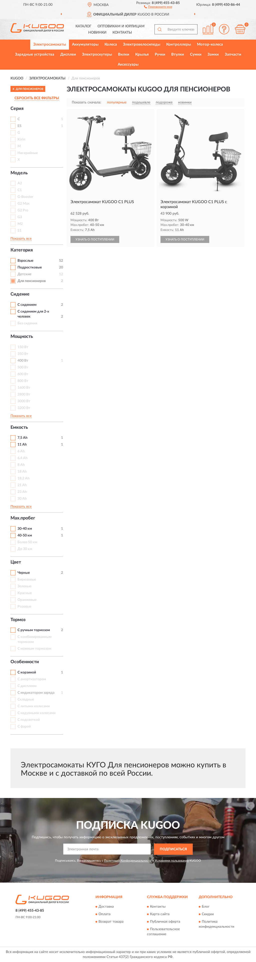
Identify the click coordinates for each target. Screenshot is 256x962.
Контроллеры (178, 44)
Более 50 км (27, 542)
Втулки (177, 54)
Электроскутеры (97, 54)
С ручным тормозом (34, 630)
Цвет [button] (15, 562)
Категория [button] (21, 250)
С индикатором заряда (36, 693)
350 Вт (23, 354)
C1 (20, 190)
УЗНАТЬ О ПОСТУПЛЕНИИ (95, 239)
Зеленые (24, 586)
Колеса (110, 44)
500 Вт (23, 367)
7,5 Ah (23, 438)
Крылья (142, 54)
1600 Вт (24, 387)
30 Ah (22, 498)
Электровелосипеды (141, 44)
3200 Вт (24, 408)
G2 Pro (23, 210)
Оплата (104, 914)
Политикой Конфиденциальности (128, 860)
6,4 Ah (23, 458)
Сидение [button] (20, 294)
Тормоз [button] (18, 620)
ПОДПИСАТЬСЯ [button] (173, 849)
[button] (158, 6)
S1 (20, 230)
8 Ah (21, 465)
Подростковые (30, 267)
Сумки (196, 54)
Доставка (106, 907)
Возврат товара (111, 922)
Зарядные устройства (34, 54)
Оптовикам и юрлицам (121, 26)
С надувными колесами (37, 713)
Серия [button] (17, 108)
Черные (24, 573)
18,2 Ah (24, 478)
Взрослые (25, 260)
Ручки (160, 54)
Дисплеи (68, 54)
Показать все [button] (21, 238)
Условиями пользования (172, 860)
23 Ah (22, 492)
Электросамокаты (49, 44)
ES (20, 126)
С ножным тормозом (34, 648)
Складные (26, 699)
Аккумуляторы (85, 44)
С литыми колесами (34, 706)
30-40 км (25, 528)
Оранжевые (27, 600)
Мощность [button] (21, 336)
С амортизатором (32, 679)
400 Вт (23, 360)
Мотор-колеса (210, 44)
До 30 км (25, 549)
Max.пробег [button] (22, 518)
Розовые (24, 606)
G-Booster (25, 197)
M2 (20, 224)
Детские (24, 274)
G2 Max (24, 203)
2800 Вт (24, 394)
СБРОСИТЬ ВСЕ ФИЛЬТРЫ (36, 98)
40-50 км (25, 535)
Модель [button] (19, 173)
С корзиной (27, 672)
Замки (213, 54)
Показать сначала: (86, 102)
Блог (206, 907)
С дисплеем (27, 686)
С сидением (27, 305)
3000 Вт (24, 401)
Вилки (123, 54)
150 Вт (23, 347)
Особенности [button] (24, 662)
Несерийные (28, 153)
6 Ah (21, 451)
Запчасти (233, 54)
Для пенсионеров (32, 281)
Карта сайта (160, 914)
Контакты (122, 32)
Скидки (208, 914)
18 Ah (22, 471)
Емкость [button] (19, 427)
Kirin (21, 139)
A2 (20, 183)
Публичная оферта (165, 922)
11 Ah (22, 444)
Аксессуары (128, 64)
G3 (20, 217)
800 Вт (23, 381)
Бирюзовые (27, 579)
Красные (25, 593)
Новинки (97, 32)
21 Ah (22, 485)
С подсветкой (29, 720)
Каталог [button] (84, 26)
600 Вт (23, 374)
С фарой (24, 726)
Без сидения (27, 323)
